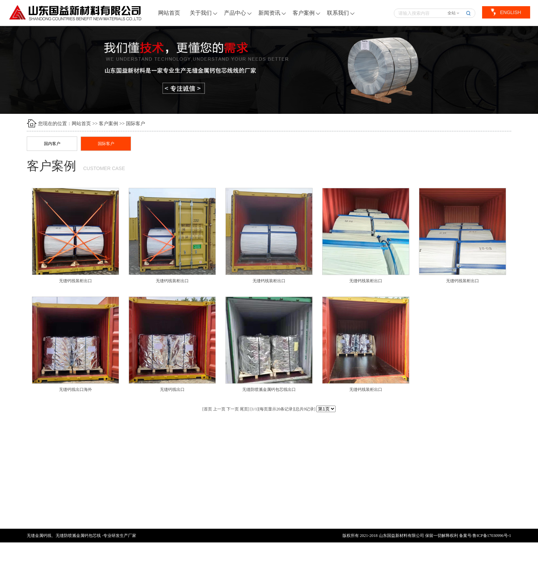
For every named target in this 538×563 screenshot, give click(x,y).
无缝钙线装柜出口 (75, 280)
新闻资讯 (272, 13)
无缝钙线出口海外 (75, 389)
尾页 (244, 409)
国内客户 (52, 143)
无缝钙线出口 (172, 389)
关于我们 (204, 13)
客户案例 (306, 13)
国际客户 (135, 123)
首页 (208, 409)
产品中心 (238, 13)
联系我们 (341, 13)
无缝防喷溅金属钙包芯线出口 (269, 389)
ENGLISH (510, 12)
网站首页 (169, 13)
